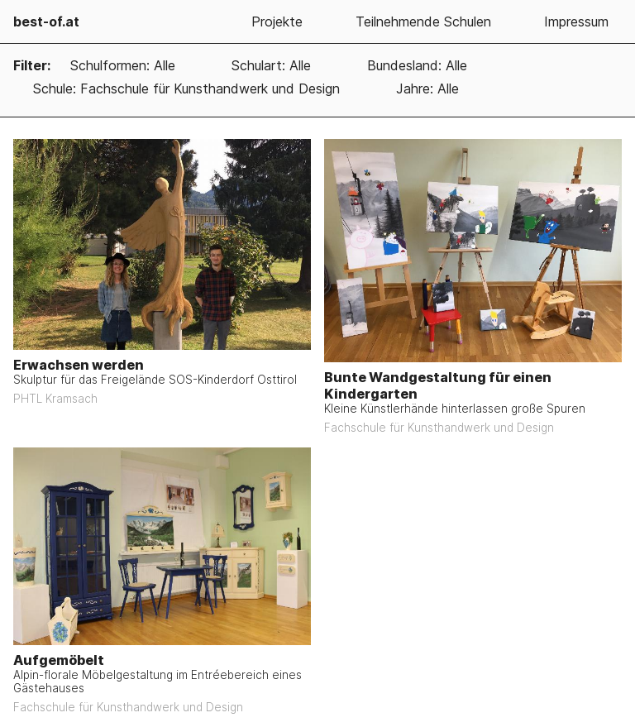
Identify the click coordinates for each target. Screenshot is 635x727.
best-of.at (46, 21)
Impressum (576, 21)
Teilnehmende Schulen (423, 21)
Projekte (277, 21)
